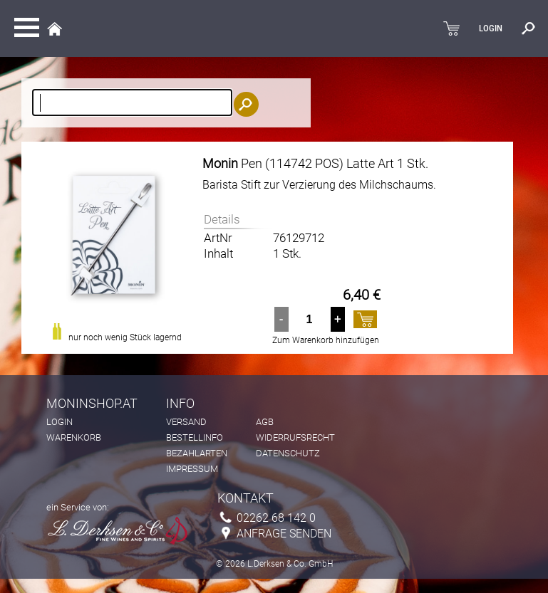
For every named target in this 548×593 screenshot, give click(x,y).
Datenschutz (288, 453)
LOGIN (490, 28)
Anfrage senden (284, 533)
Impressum (192, 468)
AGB (265, 421)
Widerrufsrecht (295, 437)
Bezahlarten (196, 453)
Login (59, 421)
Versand (186, 421)
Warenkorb (73, 437)
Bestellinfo (194, 437)
